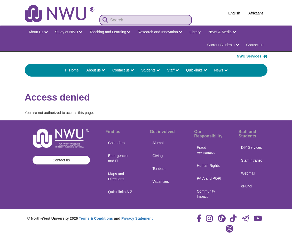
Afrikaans (255, 13)
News (221, 70)
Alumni (158, 143)
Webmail (248, 173)
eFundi (246, 186)
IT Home (71, 70)
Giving (158, 156)
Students (150, 70)
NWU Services (252, 56)
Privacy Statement (137, 218)
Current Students (223, 45)
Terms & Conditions (96, 218)
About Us (38, 32)
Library (195, 32)
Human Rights (208, 165)
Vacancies (161, 181)
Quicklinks (196, 70)
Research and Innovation (160, 32)
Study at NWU (68, 32)
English (234, 13)
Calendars (116, 143)
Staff (173, 70)
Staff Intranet (251, 160)
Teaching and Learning (110, 32)
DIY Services (251, 147)
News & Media (222, 32)
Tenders (159, 169)
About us (95, 70)
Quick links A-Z (120, 192)
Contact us (255, 45)
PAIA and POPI (209, 178)
